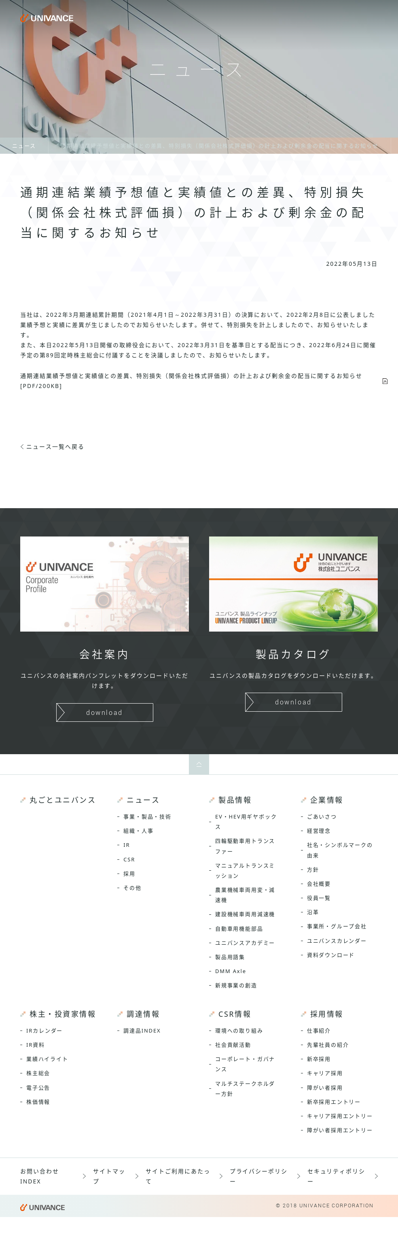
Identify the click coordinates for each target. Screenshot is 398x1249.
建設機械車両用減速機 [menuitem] (245, 914)
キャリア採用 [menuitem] (325, 1073)
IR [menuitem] (126, 844)
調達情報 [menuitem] (143, 1014)
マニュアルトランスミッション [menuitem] (245, 870)
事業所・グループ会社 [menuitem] (337, 926)
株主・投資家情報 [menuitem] (63, 1014)
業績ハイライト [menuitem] (47, 1058)
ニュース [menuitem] (143, 800)
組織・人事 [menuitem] (138, 830)
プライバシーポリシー (259, 1176)
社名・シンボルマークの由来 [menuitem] (340, 850)
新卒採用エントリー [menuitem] (334, 1101)
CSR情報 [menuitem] (234, 1014)
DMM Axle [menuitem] (230, 971)
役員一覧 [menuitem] (319, 897)
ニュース (24, 145)
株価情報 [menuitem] (38, 1101)
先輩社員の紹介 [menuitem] (328, 1044)
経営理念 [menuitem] (319, 830)
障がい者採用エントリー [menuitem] (340, 1130)
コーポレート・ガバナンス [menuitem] (245, 1064)
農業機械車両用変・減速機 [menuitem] (245, 894)
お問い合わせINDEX (39, 1176)
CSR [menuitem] (129, 859)
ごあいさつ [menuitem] (322, 816)
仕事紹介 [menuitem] (319, 1030)
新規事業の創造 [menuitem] (236, 985)
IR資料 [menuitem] (35, 1044)
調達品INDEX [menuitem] (142, 1030)
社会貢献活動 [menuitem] (233, 1044)
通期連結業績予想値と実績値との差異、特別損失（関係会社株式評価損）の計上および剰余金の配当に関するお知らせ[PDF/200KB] (191, 381)
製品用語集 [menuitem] (230, 957)
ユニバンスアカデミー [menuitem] (245, 942)
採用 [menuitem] (129, 873)
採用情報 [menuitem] (326, 1014)
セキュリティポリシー (336, 1176)
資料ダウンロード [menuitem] (331, 954)
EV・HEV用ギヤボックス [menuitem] (246, 821)
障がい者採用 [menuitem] (325, 1087)
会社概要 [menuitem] (319, 883)
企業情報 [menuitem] (326, 800)
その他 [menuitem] (132, 887)
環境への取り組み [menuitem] (239, 1030)
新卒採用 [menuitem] (319, 1058)
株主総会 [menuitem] (38, 1073)
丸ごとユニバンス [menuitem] (63, 800)
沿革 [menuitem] (313, 912)
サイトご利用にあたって (178, 1176)
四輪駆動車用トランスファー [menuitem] (245, 846)
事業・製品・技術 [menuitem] (147, 816)
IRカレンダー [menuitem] (44, 1030)
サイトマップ (109, 1176)
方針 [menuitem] (313, 869)
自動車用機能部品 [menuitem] (239, 928)
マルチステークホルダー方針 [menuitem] (245, 1088)
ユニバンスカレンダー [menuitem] (337, 940)
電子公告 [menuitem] (38, 1087)
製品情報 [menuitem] (235, 800)
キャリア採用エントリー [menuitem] (340, 1116)
